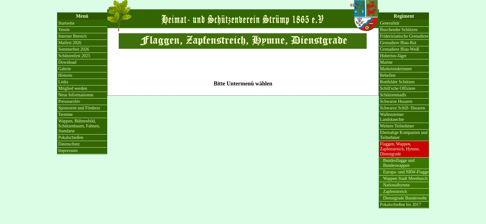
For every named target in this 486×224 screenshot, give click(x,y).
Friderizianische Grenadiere (404, 36)
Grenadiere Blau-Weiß (399, 49)
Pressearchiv (69, 101)
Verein (64, 29)
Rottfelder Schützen (397, 82)
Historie (65, 75)
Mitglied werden (72, 88)
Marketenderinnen (396, 68)
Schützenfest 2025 (74, 55)
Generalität (389, 23)
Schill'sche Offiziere (397, 88)
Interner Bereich (72, 36)
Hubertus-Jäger (393, 55)
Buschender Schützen (399, 29)
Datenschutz (69, 144)
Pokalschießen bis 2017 (400, 204)
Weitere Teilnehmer (397, 126)
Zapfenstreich (395, 191)
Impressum (67, 150)
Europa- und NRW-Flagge (406, 172)
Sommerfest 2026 (73, 49)
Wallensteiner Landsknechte (392, 117)
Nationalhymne (396, 185)
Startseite (66, 23)
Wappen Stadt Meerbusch (405, 178)
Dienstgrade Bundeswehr (405, 198)
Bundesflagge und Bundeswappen (398, 163)
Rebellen (387, 75)
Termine (65, 114)
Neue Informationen (75, 95)
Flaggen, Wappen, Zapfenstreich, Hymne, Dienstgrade (400, 149)
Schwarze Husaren (396, 101)
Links (63, 82)
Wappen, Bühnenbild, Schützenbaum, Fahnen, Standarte (79, 126)
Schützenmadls (393, 95)
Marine (386, 62)
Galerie (64, 68)
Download (67, 62)
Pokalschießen (70, 137)
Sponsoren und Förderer (79, 108)
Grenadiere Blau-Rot (398, 42)
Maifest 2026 (69, 42)
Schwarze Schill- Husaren (402, 108)
